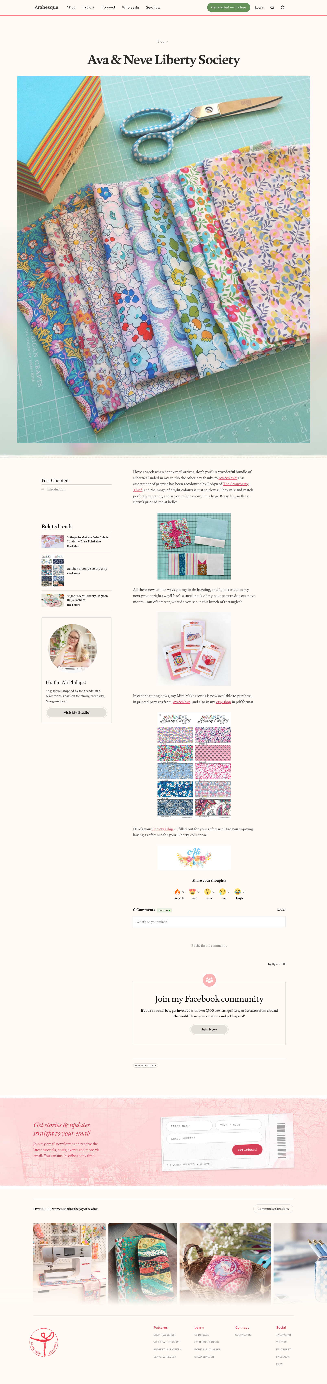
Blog (160, 41)
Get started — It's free (228, 7)
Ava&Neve (181, 702)
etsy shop (223, 702)
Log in (259, 7)
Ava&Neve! (228, 478)
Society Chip (162, 829)
